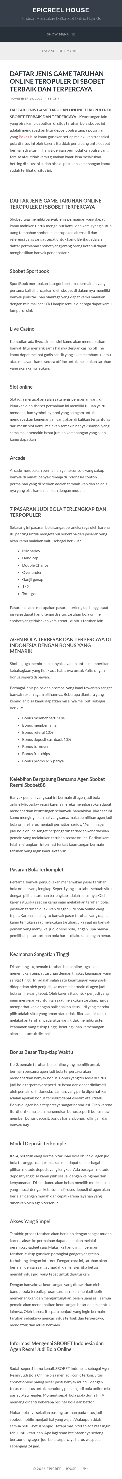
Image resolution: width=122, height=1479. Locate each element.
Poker (24, 136)
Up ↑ (85, 1469)
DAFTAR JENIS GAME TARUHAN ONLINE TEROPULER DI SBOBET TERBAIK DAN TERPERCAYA (57, 81)
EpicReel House (60, 10)
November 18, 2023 (26, 98)
